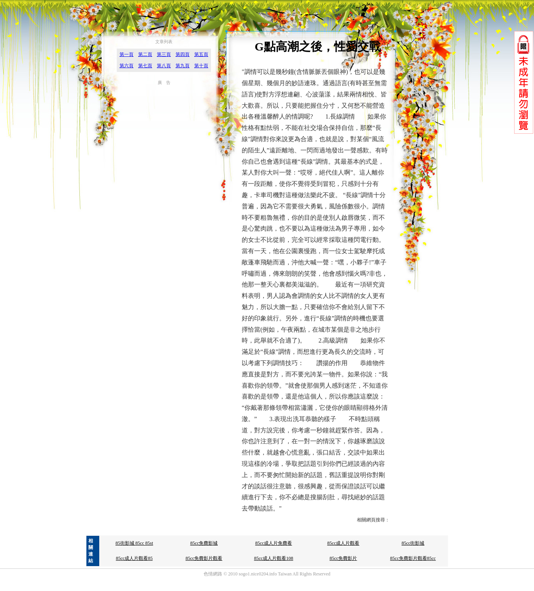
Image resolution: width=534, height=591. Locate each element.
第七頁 (145, 65)
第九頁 (183, 65)
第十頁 (201, 65)
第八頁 (164, 65)
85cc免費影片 (343, 558)
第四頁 (183, 54)
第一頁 (126, 54)
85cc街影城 (413, 543)
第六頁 (126, 65)
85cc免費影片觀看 (204, 558)
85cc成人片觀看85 (134, 558)
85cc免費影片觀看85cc (413, 558)
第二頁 (145, 54)
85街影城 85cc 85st (134, 543)
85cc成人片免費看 (273, 543)
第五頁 (201, 54)
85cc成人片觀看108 (273, 558)
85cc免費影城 (204, 543)
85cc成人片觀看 (343, 543)
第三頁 (164, 54)
